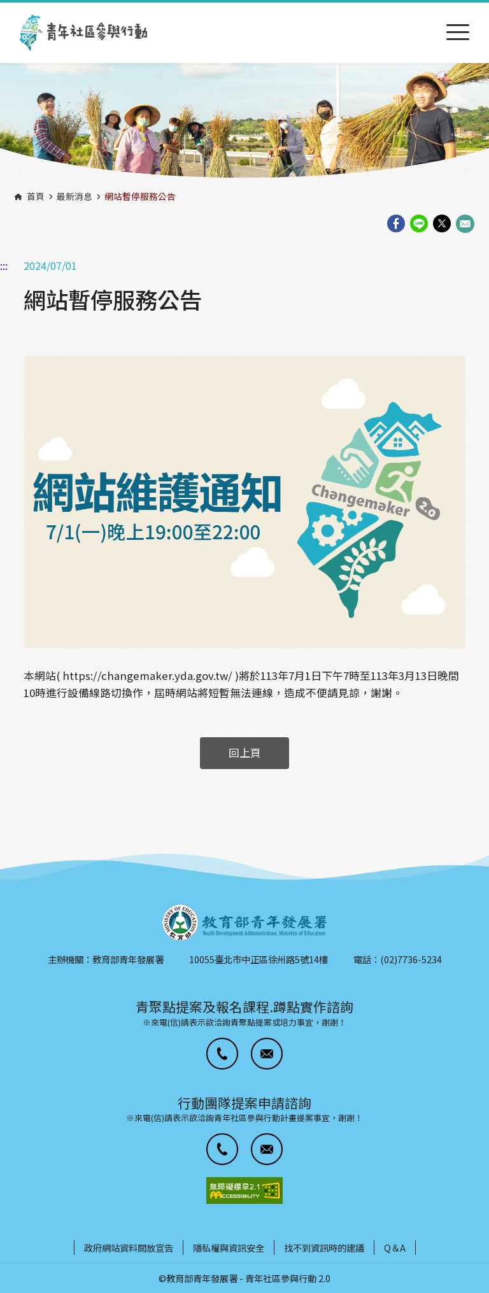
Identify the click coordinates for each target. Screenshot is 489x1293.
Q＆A (395, 1247)
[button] (222, 1054)
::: (4, 8)
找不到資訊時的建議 (324, 1247)
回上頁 (245, 752)
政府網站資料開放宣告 (128, 1247)
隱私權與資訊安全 (228, 1247)
